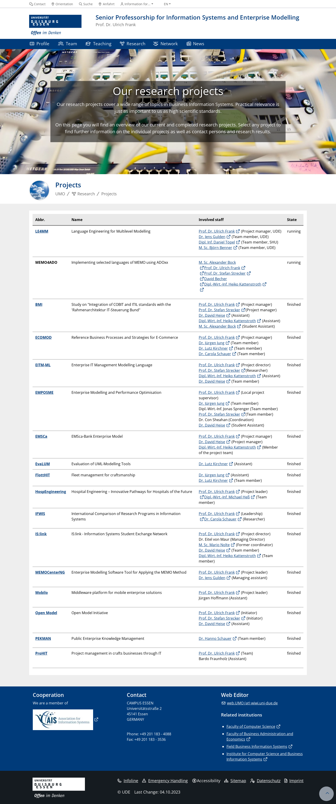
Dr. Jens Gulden (212, 236)
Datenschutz (265, 780)
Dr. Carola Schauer (215, 353)
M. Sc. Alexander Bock (217, 326)
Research (132, 43)
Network (165, 43)
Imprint (293, 780)
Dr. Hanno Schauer (215, 638)
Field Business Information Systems (257, 746)
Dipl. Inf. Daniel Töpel (217, 242)
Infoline (127, 780)
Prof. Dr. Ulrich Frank (217, 231)
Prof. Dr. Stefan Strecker (225, 273)
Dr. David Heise (212, 315)
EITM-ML (43, 364)
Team (67, 43)
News (195, 43)
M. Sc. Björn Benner (215, 247)
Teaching (98, 43)
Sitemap (235, 780)
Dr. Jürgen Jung (211, 342)
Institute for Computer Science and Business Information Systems (265, 756)
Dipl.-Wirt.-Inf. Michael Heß (227, 497)
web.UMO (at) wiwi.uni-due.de (252, 703)
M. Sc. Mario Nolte (214, 544)
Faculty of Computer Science (251, 726)
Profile (39, 43)
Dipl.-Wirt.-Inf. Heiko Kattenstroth (232, 284)
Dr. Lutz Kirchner (213, 348)
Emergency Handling (165, 780)
